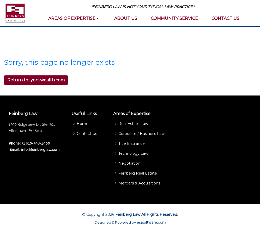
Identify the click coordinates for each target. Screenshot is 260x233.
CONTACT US (225, 18)
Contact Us (87, 133)
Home (82, 124)
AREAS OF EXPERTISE (71, 18)
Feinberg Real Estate (137, 173)
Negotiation (129, 163)
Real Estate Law (133, 124)
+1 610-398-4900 (36, 143)
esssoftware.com (151, 222)
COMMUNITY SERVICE (174, 18)
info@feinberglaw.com (40, 149)
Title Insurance (131, 143)
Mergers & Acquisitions (139, 183)
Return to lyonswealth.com (36, 79)
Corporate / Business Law (141, 133)
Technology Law (133, 153)
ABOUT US (125, 18)
